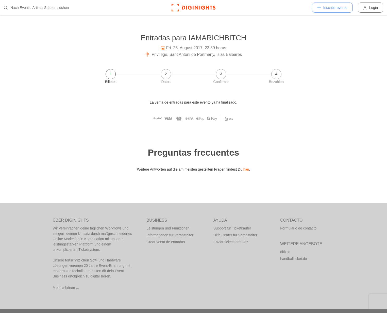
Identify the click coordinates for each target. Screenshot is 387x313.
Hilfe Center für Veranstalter (235, 235)
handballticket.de (293, 259)
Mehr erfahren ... (66, 288)
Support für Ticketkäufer (232, 228)
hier (246, 169)
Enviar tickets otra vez (230, 242)
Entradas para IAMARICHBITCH (193, 38)
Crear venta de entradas (166, 242)
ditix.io (285, 252)
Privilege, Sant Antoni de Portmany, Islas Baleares (193, 54)
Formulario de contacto (298, 228)
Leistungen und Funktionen (168, 228)
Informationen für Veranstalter (170, 235)
